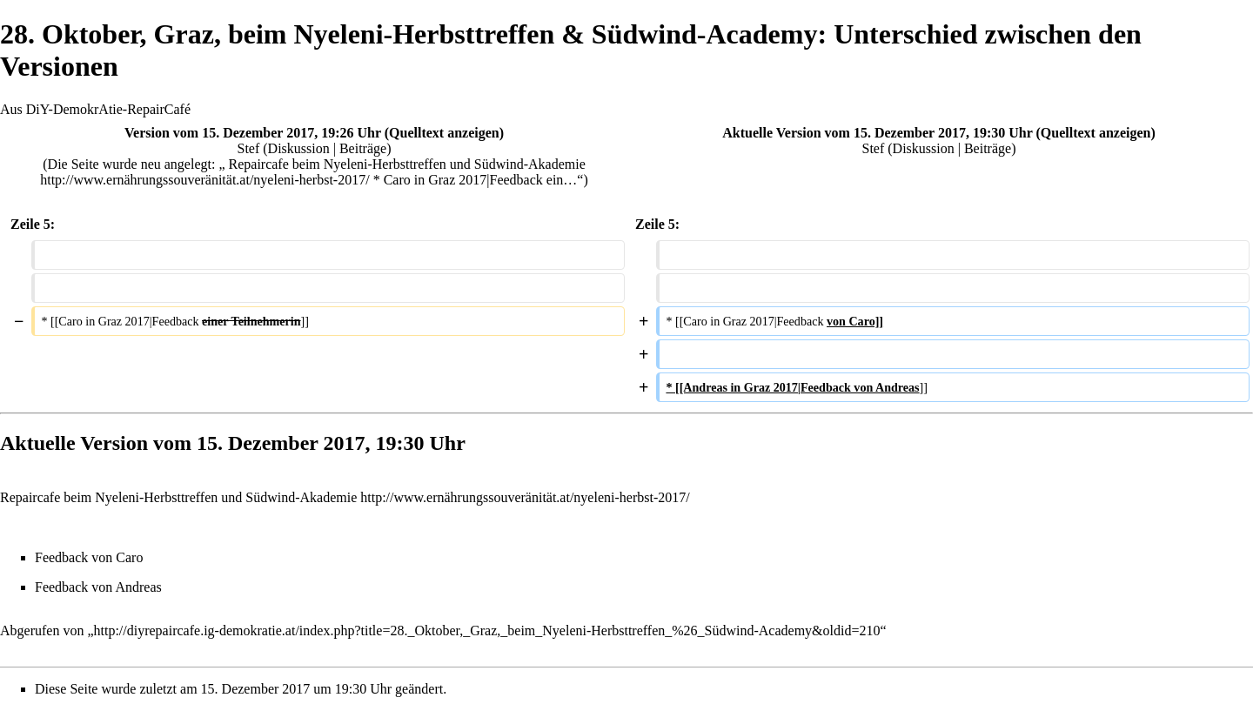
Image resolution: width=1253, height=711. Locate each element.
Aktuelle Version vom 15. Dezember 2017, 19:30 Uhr (877, 132)
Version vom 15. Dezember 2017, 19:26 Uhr (252, 132)
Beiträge (362, 148)
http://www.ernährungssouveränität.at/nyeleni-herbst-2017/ (524, 497)
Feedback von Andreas (98, 587)
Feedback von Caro (89, 557)
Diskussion (299, 148)
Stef (249, 148)
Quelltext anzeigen (444, 132)
